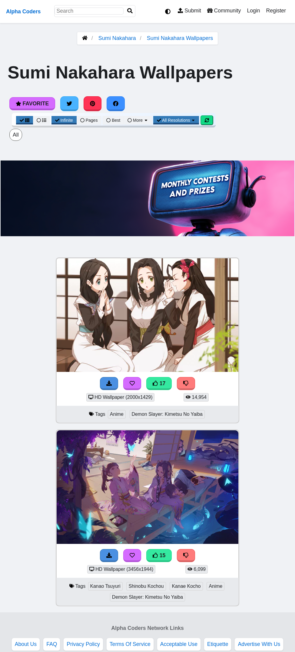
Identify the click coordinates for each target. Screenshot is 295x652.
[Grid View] (24, 120)
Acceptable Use (178, 644)
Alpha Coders (23, 11)
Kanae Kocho (186, 586)
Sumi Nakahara (117, 38)
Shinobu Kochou (146, 586)
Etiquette (217, 644)
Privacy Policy (83, 644)
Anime (117, 414)
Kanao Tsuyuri (105, 586)
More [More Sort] (138, 120)
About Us (26, 644)
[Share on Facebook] (116, 103)
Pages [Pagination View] (89, 120)
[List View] (41, 120)
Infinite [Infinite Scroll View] (64, 120)
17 (159, 383)
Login (253, 11)
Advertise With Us (259, 644)
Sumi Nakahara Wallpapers (180, 38)
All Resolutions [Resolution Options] (176, 120)
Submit (189, 11)
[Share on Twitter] (69, 103)
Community (224, 11)
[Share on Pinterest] (93, 103)
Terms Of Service (130, 644)
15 (159, 555)
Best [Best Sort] (113, 120)
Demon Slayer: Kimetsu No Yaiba (167, 414)
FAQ (51, 644)
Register (276, 11)
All (16, 135)
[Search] (130, 11)
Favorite (32, 104)
